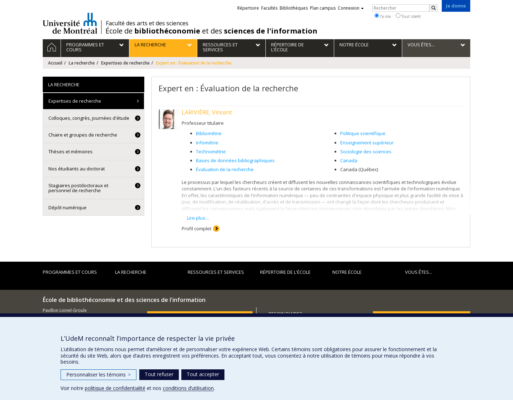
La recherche (82, 63)
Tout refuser (159, 374)
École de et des (211, 31)
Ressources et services (216, 272)
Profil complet (196, 228)
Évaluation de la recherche (225, 169)
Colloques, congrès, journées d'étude (88, 118)
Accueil (55, 63)
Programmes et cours (70, 272)
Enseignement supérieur (367, 142)
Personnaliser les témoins (98, 374)
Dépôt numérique (67, 207)
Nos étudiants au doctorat (76, 168)
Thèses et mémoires (70, 151)
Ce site (382, 16)
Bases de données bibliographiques (235, 160)
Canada (348, 160)
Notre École (347, 272)
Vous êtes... (418, 272)
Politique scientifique (362, 133)
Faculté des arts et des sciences (147, 23)
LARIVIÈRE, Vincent (207, 112)
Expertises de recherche (125, 63)
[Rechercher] (433, 8)
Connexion (351, 8)
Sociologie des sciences (366, 151)
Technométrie (211, 151)
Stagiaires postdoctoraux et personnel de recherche (78, 188)
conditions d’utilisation (188, 388)
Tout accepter (203, 374)
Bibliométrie (209, 133)
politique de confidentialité (115, 388)
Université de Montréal (70, 23)
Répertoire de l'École (285, 272)
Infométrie (207, 142)
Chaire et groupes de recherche (82, 135)
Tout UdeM (408, 16)
